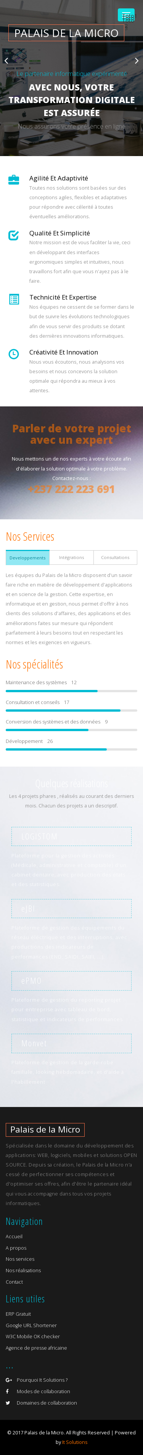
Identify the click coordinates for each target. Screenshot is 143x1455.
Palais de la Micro (45, 1129)
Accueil (14, 1236)
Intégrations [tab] (71, 557)
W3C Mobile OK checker (33, 1336)
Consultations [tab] (115, 557)
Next (137, 60)
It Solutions (75, 1442)
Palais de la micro (66, 33)
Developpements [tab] (27, 558)
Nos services (20, 1259)
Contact (14, 1282)
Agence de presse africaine (36, 1348)
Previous (6, 60)
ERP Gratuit (18, 1314)
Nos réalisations (23, 1270)
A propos (16, 1248)
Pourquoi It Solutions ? (36, 1380)
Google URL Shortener (31, 1325)
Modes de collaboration (38, 1391)
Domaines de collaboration (41, 1403)
